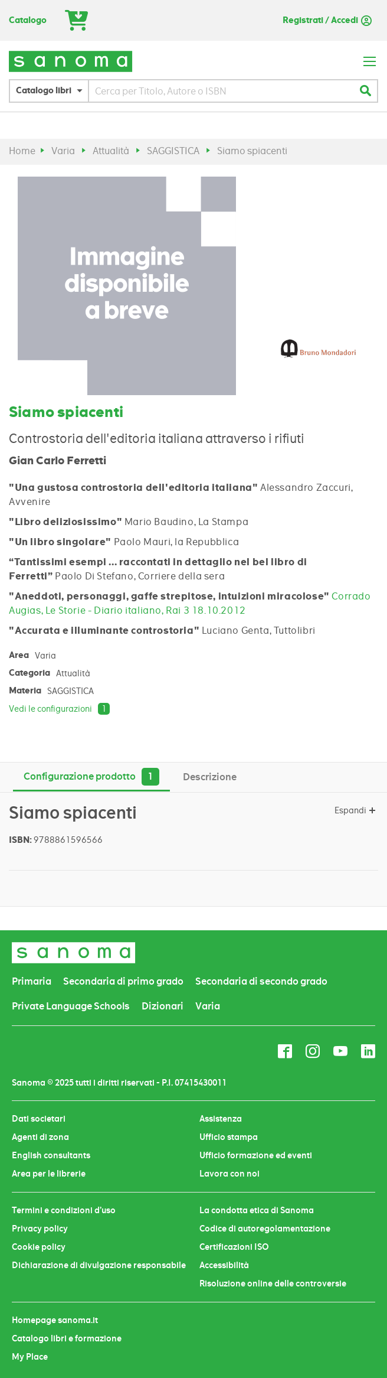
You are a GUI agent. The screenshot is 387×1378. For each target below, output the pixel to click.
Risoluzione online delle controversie (272, 1283)
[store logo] (71, 61)
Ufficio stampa (228, 1137)
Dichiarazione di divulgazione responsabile (99, 1265)
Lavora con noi (229, 1173)
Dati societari (38, 1118)
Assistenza (220, 1118)
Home (22, 151)
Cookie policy (38, 1247)
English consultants (51, 1155)
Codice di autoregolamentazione (264, 1228)
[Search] (365, 91)
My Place (30, 1356)
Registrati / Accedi (320, 20)
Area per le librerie (49, 1173)
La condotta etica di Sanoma (256, 1210)
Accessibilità (224, 1265)
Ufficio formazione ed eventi (255, 1155)
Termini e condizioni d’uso (64, 1210)
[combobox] (221, 91)
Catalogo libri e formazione (67, 1338)
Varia (63, 151)
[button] (52, 90)
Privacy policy (40, 1228)
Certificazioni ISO (234, 1247)
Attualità (111, 151)
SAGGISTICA (173, 151)
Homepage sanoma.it (55, 1320)
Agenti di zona (40, 1137)
